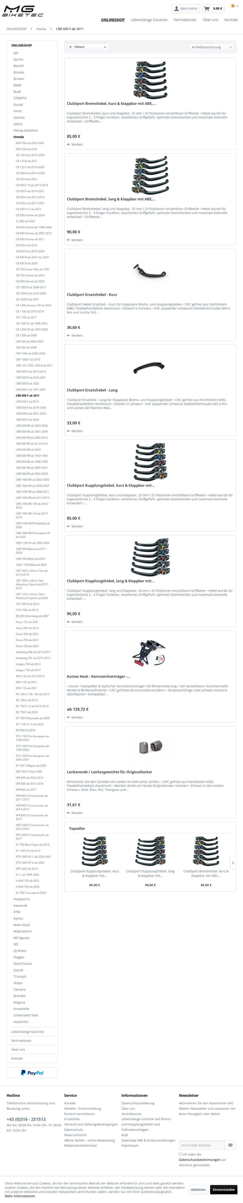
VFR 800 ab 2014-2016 (29, 784)
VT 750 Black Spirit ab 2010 (32, 845)
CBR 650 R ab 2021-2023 (31, 413)
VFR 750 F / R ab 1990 (29, 772)
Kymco (18, 918)
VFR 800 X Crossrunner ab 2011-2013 (32, 797)
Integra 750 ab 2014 (28, 670)
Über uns (18, 1049)
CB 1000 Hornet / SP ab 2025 (34, 305)
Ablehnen (198, 1189)
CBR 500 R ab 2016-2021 (31, 377)
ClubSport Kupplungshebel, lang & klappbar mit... (111, 581)
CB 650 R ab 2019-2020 (30, 251)
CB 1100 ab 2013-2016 (30, 311)
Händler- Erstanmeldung (82, 1108)
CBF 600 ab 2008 (26, 347)
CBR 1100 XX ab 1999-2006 (32, 543)
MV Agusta (21, 938)
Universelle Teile (26, 1015)
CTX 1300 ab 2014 (27, 610)
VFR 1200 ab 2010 (27, 869)
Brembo (19, 996)
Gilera (18, 124)
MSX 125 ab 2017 (26, 682)
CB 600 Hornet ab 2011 (30, 239)
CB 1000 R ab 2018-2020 (31, 293)
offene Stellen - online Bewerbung (89, 1140)
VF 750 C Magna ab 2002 (31, 765)
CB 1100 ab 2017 (26, 317)
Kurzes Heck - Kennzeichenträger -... (98, 676)
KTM (17, 912)
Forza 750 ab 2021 (27, 640)
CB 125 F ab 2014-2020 (30, 167)
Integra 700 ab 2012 (28, 664)
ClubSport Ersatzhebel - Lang (92, 390)
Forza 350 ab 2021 (27, 634)
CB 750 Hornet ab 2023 (30, 275)
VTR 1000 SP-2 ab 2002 (30, 863)
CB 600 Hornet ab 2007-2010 (34, 233)
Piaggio (19, 957)
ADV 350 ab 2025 (26, 149)
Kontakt (17, 1058)
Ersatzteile (21, 1009)
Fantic (18, 111)
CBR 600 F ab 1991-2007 (31, 389)
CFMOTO (20, 98)
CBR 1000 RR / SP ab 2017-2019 (32, 515)
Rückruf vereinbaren (79, 1114)
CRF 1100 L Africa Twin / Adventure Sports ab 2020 (32, 596)
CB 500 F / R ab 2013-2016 (32, 185)
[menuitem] (186, 8)
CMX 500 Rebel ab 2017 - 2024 (31, 551)
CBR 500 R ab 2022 (27, 383)
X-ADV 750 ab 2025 (28, 887)
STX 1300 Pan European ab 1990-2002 (32, 748)
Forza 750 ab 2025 (27, 646)
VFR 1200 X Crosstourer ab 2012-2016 (32, 827)
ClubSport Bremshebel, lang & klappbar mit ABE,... (111, 199)
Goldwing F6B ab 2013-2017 (33, 652)
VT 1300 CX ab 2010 (28, 851)
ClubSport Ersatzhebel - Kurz (92, 294)
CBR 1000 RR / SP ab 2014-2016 (32, 505)
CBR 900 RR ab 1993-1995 (32, 456)
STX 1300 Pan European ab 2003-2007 (32, 757)
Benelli (19, 66)
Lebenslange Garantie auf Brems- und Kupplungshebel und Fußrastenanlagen (146, 1124)
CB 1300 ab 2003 (26, 335)
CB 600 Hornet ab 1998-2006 (34, 227)
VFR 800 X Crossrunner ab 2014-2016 (32, 807)
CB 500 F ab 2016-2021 (30, 191)
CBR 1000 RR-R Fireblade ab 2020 (33, 525)
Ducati (18, 104)
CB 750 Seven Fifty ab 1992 (32, 269)
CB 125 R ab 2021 (27, 161)
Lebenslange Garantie (27, 1032)
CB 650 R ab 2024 (27, 263)
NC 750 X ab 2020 (27, 712)
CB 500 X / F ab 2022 (28, 209)
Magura (19, 1002)
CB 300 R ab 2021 (27, 179)
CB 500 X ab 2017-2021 (30, 203)
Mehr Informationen (20, 1196)
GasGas (19, 117)
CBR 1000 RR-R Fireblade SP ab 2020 (33, 535)
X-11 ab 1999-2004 (27, 875)
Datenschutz (73, 1130)
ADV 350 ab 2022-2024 (30, 143)
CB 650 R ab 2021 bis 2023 (32, 257)
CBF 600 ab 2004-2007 (30, 341)
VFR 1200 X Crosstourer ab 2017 (32, 837)
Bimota (19, 72)
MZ (16, 944)
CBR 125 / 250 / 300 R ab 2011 (34, 365)
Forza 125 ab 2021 (27, 622)
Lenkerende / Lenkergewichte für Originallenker (109, 772)
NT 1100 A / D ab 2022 (30, 724)
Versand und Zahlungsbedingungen (91, 1124)
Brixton (19, 79)
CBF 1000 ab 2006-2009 (30, 353)
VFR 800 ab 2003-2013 (29, 778)
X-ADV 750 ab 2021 (28, 881)
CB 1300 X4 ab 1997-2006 (32, 329)
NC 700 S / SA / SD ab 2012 (32, 694)
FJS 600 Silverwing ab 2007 (32, 616)
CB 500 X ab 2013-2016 (30, 197)
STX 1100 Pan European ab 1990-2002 (32, 738)
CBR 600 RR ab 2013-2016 (32, 444)
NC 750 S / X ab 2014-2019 (32, 706)
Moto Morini (23, 931)
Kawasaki (20, 905)
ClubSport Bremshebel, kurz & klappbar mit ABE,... (111, 103)
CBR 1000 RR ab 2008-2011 (32, 492)
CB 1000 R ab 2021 (27, 299)
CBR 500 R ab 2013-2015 (31, 371)
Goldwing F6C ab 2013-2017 (33, 658)
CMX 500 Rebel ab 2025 (30, 559)
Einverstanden (224, 1189)
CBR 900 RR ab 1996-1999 (32, 462)
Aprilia (18, 59)
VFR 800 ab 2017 (26, 790)
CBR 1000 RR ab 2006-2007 (32, 486)
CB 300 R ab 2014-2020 (30, 173)
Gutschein (21, 1022)
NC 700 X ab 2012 (27, 700)
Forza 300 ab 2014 (27, 628)
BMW (17, 85)
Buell (17, 92)
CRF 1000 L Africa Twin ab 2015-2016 (32, 572)
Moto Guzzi (22, 925)
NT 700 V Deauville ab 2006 (33, 718)
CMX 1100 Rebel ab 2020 (31, 565)
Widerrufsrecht (75, 1135)
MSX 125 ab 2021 (26, 688)
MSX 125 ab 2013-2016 (30, 676)
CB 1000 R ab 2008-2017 (31, 287)
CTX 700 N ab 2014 (27, 604)
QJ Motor (20, 951)
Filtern (76, 47)
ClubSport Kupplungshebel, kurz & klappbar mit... (111, 485)
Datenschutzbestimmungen (199, 1160)
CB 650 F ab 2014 (26, 245)
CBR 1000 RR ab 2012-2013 (32, 498)
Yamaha (20, 989)
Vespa (18, 983)
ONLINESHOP (21, 45)
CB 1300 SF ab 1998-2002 (32, 323)
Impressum (130, 1145)
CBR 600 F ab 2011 (28, 395)
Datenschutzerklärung (138, 1103)
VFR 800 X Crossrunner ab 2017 (32, 817)
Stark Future (23, 963)
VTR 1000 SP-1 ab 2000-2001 (33, 857)
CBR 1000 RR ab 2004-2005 (32, 480)
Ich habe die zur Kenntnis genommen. (202, 1159)
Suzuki (18, 970)
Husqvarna (22, 899)
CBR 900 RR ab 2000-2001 (32, 468)
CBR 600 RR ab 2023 (28, 450)
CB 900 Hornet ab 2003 (30, 281)
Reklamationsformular (80, 1145)
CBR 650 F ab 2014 (27, 401)
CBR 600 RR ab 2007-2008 (32, 432)
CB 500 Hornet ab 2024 (30, 215)
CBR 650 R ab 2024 (27, 419)
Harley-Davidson (26, 130)
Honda (19, 137)
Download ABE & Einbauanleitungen (148, 1140)
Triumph (20, 976)
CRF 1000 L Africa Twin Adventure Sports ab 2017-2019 (32, 584)
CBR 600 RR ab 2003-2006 (32, 425)
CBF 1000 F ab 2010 (28, 359)
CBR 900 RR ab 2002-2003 (32, 474)
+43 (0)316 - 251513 (26, 1119)
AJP (16, 53)
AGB (125, 1135)
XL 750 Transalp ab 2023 (31, 893)
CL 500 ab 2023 (25, 221)
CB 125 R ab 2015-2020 (30, 155)
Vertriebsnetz (21, 1040)
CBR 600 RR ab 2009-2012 (32, 438)
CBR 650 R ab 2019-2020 (31, 407)
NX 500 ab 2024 (25, 730)
